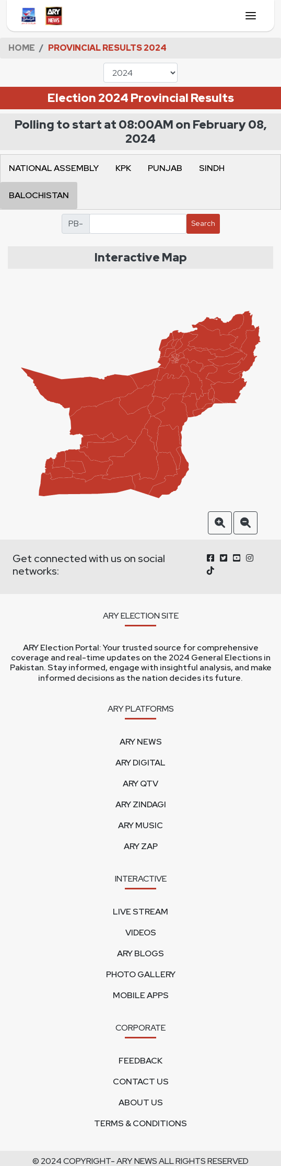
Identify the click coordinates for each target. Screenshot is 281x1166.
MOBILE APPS (141, 995)
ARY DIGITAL (140, 762)
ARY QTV (140, 783)
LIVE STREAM (140, 911)
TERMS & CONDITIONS (140, 1123)
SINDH (212, 168)
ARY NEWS (141, 741)
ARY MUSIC (140, 825)
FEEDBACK (140, 1060)
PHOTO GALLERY (140, 974)
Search (203, 223)
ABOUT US (141, 1102)
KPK (123, 168)
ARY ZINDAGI (140, 804)
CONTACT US (141, 1081)
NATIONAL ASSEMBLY (54, 168)
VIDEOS (140, 932)
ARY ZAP (141, 846)
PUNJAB (165, 168)
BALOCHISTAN (39, 195)
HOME (21, 47)
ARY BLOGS (140, 953)
